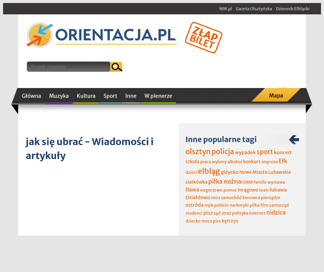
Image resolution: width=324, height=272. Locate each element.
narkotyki (239, 205)
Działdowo (197, 197)
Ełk (283, 161)
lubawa (278, 190)
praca (205, 161)
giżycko (229, 172)
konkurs (251, 161)
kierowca (251, 197)
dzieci (191, 172)
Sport (110, 96)
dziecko (193, 221)
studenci (193, 213)
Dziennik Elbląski (293, 8)
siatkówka (196, 182)
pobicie (221, 205)
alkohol (234, 161)
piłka (254, 205)
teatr (264, 190)
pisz (208, 213)
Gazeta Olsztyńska (254, 8)
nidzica (276, 212)
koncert (283, 152)
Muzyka (59, 96)
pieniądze (270, 197)
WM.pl (225, 8)
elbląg (209, 171)
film (264, 205)
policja (223, 151)
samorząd (279, 205)
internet (257, 213)
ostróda (194, 205)
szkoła (192, 161)
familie (260, 182)
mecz (206, 221)
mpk (208, 205)
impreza (270, 161)
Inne (131, 96)
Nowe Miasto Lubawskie (265, 172)
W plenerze (158, 96)
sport (265, 152)
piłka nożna (224, 181)
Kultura (86, 96)
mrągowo (248, 190)
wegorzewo (211, 190)
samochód (231, 197)
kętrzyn (230, 221)
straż (226, 213)
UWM (247, 182)
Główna (31, 96)
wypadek (245, 152)
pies (217, 221)
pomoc (230, 190)
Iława (192, 189)
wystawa (276, 182)
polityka (240, 213)
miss (215, 197)
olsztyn (197, 151)
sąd (216, 213)
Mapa (276, 95)
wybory (219, 161)
